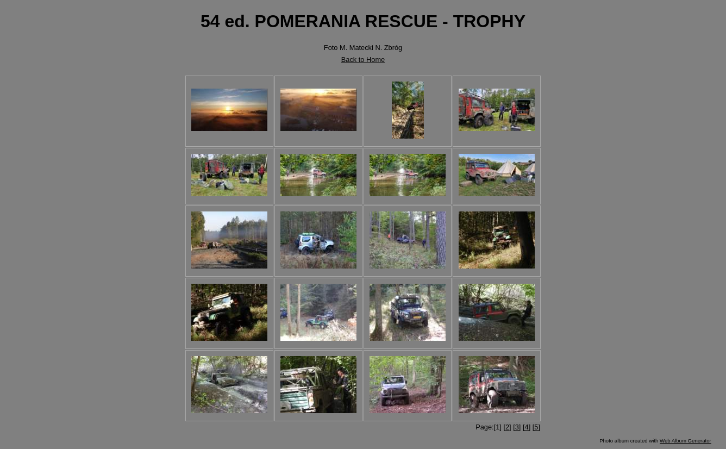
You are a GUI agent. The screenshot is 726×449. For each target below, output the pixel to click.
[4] (526, 427)
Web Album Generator (685, 441)
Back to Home (363, 59)
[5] (536, 427)
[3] (517, 427)
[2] (507, 427)
